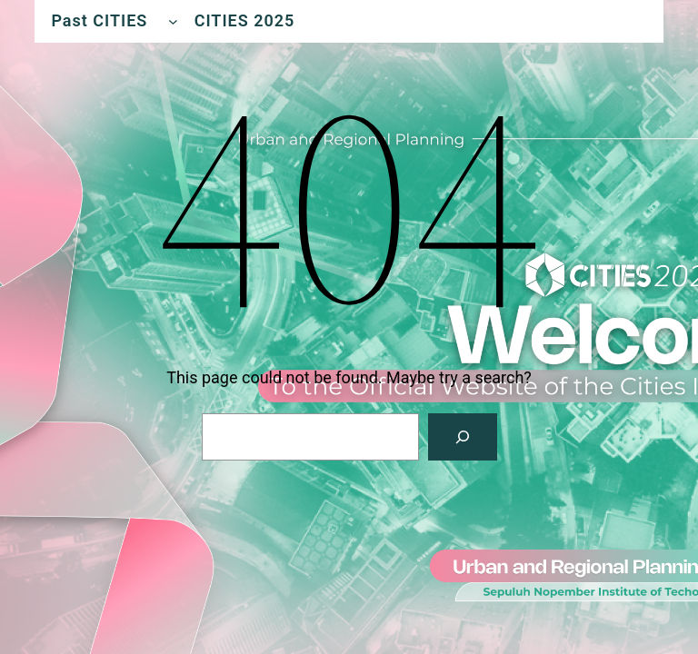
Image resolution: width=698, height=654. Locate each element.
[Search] (462, 437)
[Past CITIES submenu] (173, 21)
